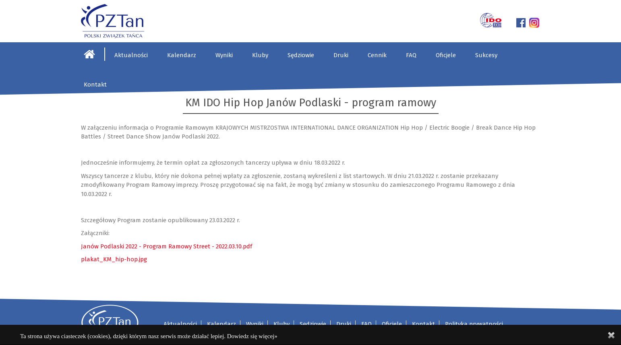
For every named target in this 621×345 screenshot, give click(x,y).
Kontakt (95, 84)
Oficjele (446, 55)
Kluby (260, 55)
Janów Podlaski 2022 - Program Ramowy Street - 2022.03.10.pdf (166, 246)
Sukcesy (486, 55)
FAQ (411, 55)
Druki (340, 55)
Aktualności (131, 55)
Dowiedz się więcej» (252, 336)
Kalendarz (181, 55)
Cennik (377, 55)
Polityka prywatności (474, 324)
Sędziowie (301, 55)
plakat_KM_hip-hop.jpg (114, 259)
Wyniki (224, 55)
